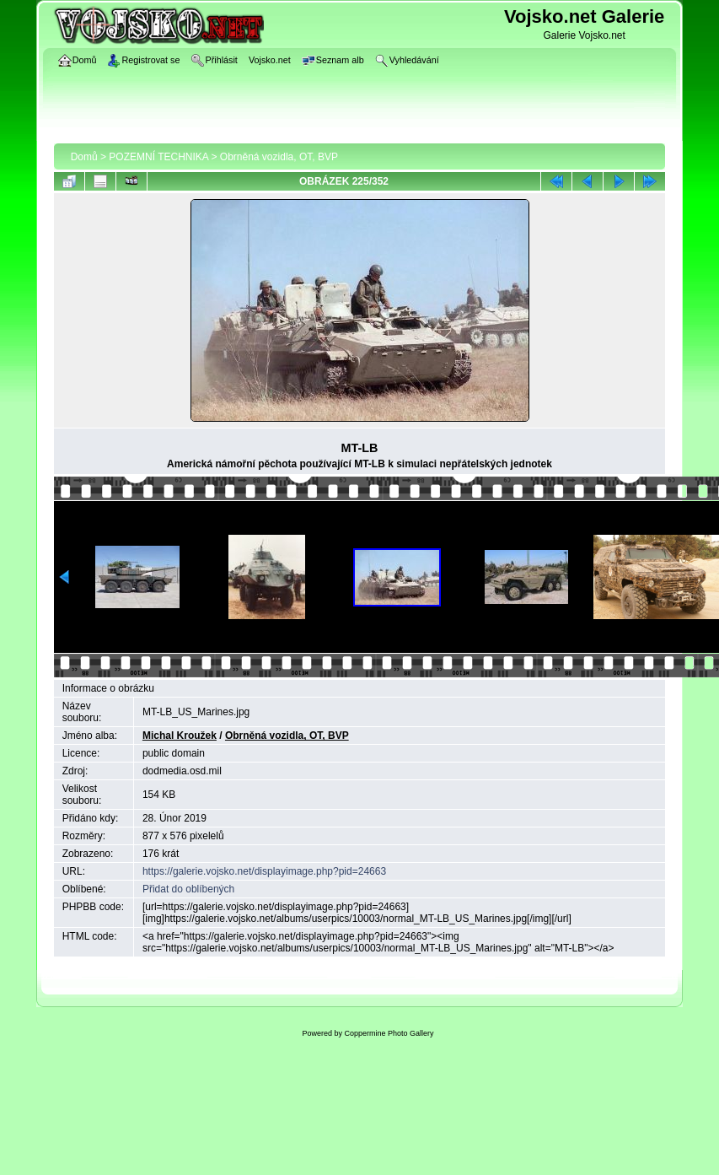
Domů (84, 157)
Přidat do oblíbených (188, 889)
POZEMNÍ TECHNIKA (158, 157)
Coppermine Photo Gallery (388, 1033)
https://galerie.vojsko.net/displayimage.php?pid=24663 (264, 871)
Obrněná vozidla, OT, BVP (279, 157)
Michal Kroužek (179, 735)
